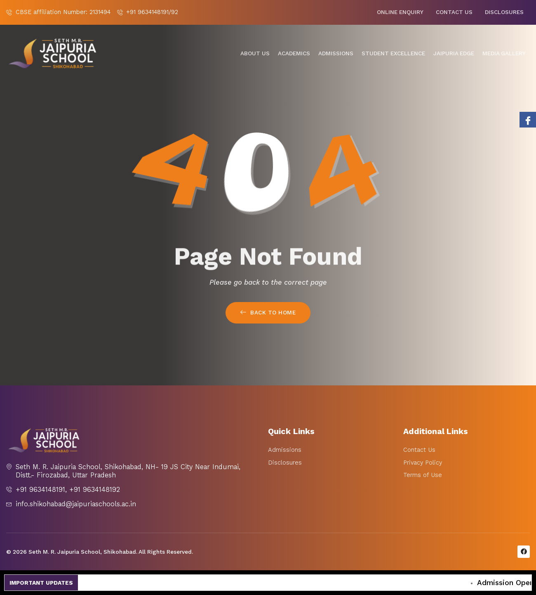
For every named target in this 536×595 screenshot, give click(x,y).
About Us (255, 53)
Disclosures (504, 12)
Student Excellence (393, 53)
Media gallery (504, 53)
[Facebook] (528, 120)
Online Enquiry (400, 12)
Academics (294, 53)
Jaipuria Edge (453, 53)
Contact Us (454, 12)
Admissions (335, 53)
